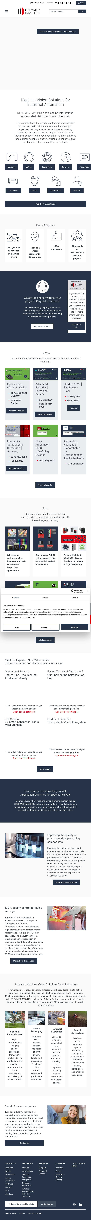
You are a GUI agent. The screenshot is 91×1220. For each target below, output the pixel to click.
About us (59, 1168)
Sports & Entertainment (14, 1033)
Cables (8, 1187)
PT (72, 3)
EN (56, 3)
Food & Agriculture (77, 1031)
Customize (45, 627)
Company (60, 1163)
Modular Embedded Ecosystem (26, 1177)
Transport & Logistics (56, 1030)
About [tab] (75, 597)
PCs (7, 1191)
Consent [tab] (15, 597)
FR (68, 3)
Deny (17, 627)
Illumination (10, 1174)
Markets (25, 1168)
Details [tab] (45, 597)
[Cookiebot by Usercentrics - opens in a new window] (73, 591)
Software (9, 1184)
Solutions (27, 1163)
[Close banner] (87, 591)
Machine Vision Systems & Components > (58, 31)
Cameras (9, 1168)
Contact (50, 3)
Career (58, 1171)
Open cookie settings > (24, 712)
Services (9, 1194)
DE (61, 3)
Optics (8, 1171)
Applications (27, 1171)
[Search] (82, 11)
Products (10, 1163)
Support (42, 1168)
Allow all (74, 627)
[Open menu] (6, 11)
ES (64, 3)
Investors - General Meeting (60, 1177)
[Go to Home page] (29, 11)
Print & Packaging (36, 1030)
